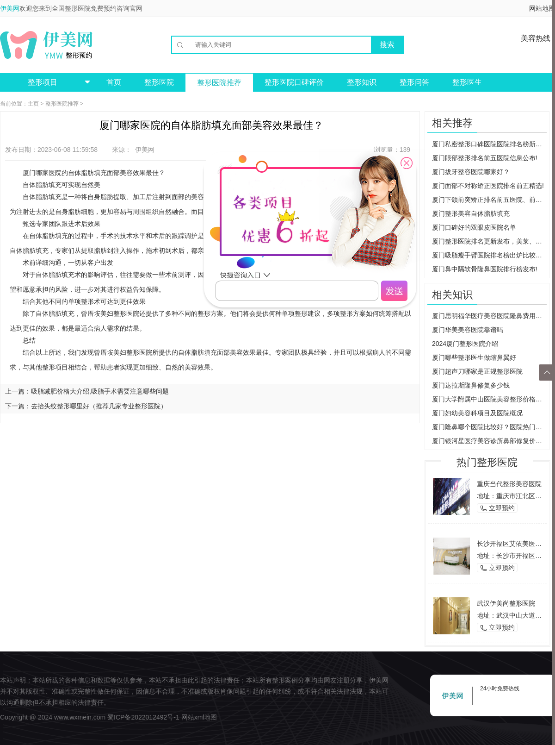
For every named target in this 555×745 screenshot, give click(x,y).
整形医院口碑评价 (294, 82)
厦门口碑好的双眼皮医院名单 (474, 227)
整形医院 (159, 82)
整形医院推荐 (219, 83)
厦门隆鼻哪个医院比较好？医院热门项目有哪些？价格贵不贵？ (489, 427)
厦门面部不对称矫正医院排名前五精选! (488, 185)
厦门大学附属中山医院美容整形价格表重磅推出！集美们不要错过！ (489, 399)
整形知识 (361, 82)
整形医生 (467, 82)
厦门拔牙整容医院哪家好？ (471, 171)
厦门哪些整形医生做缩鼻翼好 (474, 357)
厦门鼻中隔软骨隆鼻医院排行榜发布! (484, 269)
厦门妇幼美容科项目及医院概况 (477, 413)
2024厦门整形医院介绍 (465, 343)
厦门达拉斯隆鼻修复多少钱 (471, 385)
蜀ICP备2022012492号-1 (143, 717)
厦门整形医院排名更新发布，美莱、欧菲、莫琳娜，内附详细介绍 (489, 241)
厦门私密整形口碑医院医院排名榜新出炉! (489, 144)
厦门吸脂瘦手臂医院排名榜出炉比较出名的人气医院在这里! (489, 255)
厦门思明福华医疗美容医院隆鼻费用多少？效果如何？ (489, 315)
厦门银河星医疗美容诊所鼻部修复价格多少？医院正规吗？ (489, 440)
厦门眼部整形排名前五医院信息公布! (484, 158)
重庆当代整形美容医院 (509, 484)
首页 (113, 82)
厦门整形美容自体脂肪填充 (471, 213)
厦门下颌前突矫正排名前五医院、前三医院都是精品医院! (489, 199)
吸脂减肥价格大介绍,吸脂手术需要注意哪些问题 (100, 391)
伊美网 (9, 8)
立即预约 (497, 508)
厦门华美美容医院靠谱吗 (467, 329)
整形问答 (414, 82)
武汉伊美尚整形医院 (506, 603)
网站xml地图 (199, 717)
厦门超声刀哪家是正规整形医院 (477, 371)
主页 (33, 103)
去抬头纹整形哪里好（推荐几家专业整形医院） (99, 406)
